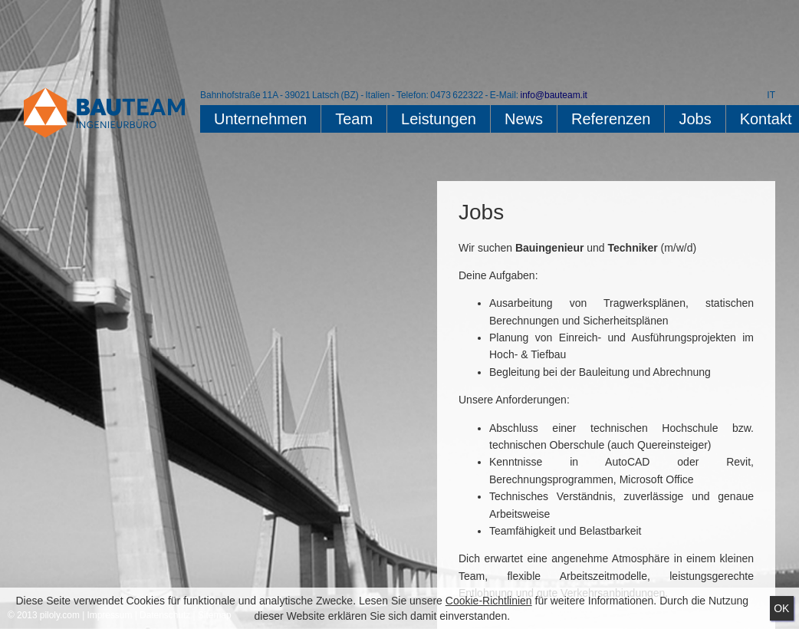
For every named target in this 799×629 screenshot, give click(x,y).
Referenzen (610, 118)
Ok (781, 608)
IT (771, 95)
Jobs (695, 118)
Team (354, 118)
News (524, 118)
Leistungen (438, 118)
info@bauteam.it (553, 95)
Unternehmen (260, 118)
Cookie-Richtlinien (489, 600)
